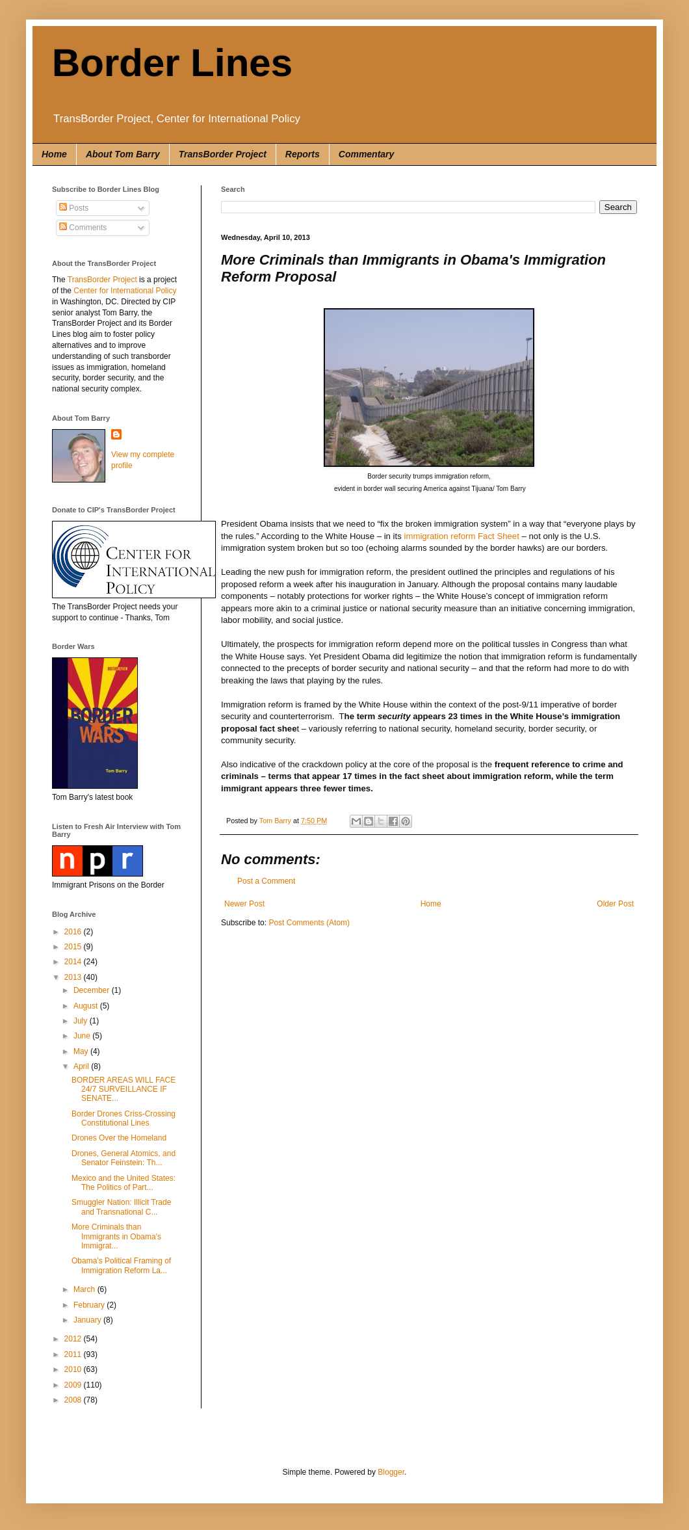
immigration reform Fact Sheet (461, 536)
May (81, 1051)
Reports (302, 154)
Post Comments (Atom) (309, 922)
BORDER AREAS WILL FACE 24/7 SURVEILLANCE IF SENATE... (124, 1089)
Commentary (367, 154)
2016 (74, 931)
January (88, 1320)
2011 (74, 1354)
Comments (83, 227)
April (82, 1066)
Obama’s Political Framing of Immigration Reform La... (121, 1265)
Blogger (391, 1472)
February (90, 1305)
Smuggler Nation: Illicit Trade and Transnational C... (121, 1207)
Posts (73, 208)
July (81, 1020)
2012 (74, 1338)
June (82, 1035)
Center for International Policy (124, 290)
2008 (74, 1400)
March (85, 1289)
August (86, 1005)
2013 (74, 977)
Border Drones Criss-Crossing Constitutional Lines (124, 1118)
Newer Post (244, 903)
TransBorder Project (222, 154)
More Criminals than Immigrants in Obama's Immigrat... (116, 1236)
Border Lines (172, 63)
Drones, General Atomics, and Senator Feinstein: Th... (124, 1158)
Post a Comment (266, 881)
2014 (74, 961)
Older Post (615, 903)
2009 (74, 1385)
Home (54, 154)
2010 (74, 1369)
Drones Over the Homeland (119, 1137)
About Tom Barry (123, 154)
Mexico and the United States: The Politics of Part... (124, 1183)
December (92, 990)
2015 (74, 946)
